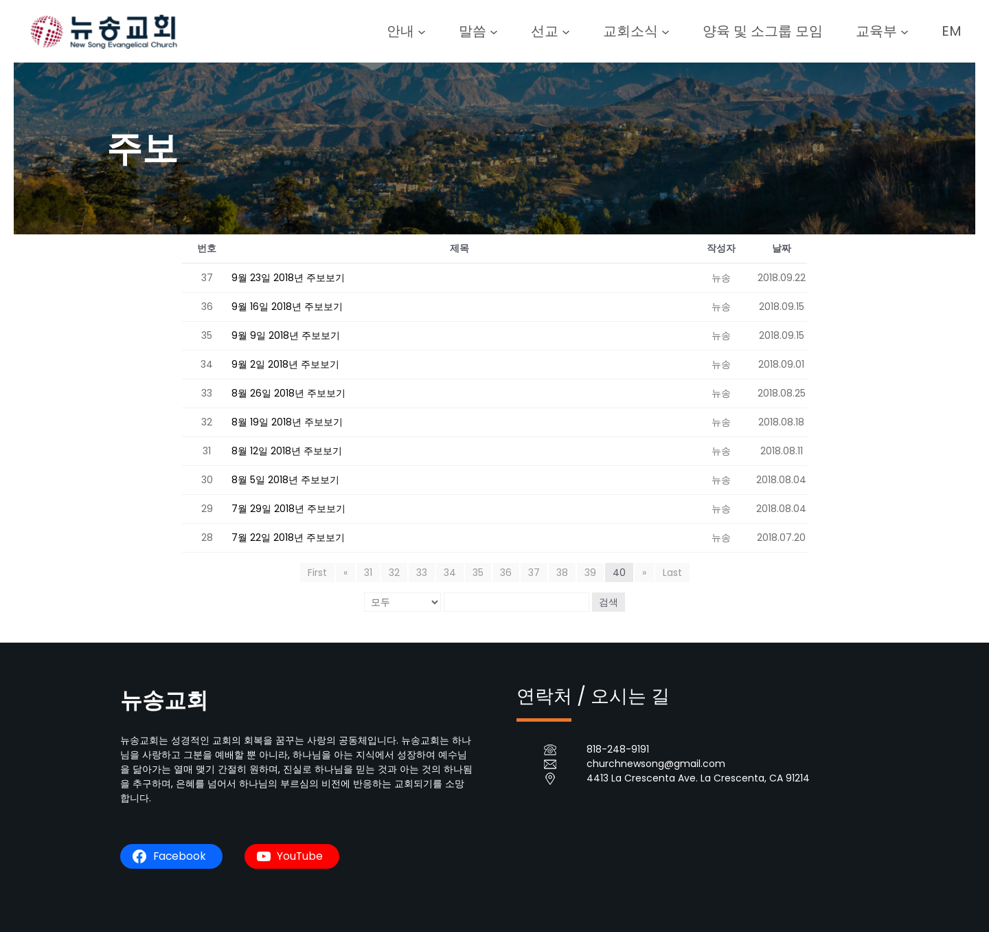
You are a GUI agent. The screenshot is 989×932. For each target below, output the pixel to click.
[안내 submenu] (422, 31)
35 (478, 572)
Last (672, 572)
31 (368, 572)
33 (421, 572)
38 (562, 572)
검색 (608, 602)
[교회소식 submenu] (665, 31)
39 (590, 572)
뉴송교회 (164, 700)
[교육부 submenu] (904, 31)
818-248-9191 (618, 749)
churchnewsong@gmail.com (656, 763)
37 (534, 572)
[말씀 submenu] (494, 31)
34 (450, 572)
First (317, 572)
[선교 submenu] (566, 31)
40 (619, 572)
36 (506, 572)
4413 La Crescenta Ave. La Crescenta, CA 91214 (698, 778)
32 (394, 572)
